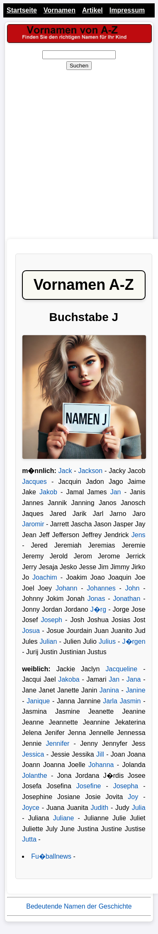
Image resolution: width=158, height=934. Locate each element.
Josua (31, 630)
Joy (133, 796)
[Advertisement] (78, 155)
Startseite (22, 10)
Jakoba (69, 679)
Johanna (101, 764)
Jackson (90, 470)
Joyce (30, 807)
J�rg (98, 609)
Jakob (48, 492)
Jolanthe (34, 775)
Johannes (101, 588)
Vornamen (59, 10)
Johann (67, 588)
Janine (135, 690)
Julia (139, 807)
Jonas (96, 598)
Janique (38, 701)
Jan (117, 492)
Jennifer (57, 743)
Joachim (44, 577)
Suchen (79, 65)
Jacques (34, 481)
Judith (100, 807)
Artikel (92, 10)
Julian (48, 641)
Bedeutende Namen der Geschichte (78, 906)
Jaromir (33, 524)
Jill (100, 754)
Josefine (88, 786)
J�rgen (134, 641)
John (132, 588)
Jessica (33, 754)
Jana (133, 679)
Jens (138, 534)
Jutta (29, 839)
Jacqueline (122, 668)
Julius (107, 641)
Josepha (126, 786)
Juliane (63, 818)
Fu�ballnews (51, 856)
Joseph (51, 619)
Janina (109, 690)
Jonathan (126, 598)
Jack (65, 470)
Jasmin (130, 701)
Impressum (127, 10)
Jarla (111, 701)
